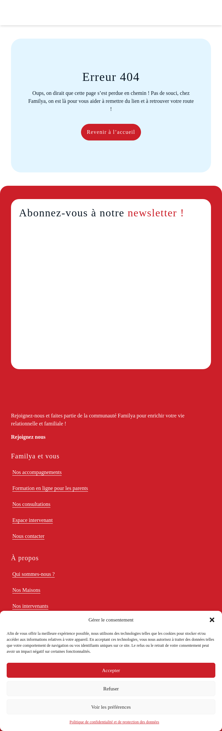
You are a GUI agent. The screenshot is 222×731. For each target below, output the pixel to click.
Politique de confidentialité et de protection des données (114, 722)
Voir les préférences (111, 707)
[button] (212, 619)
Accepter (111, 670)
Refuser (111, 688)
